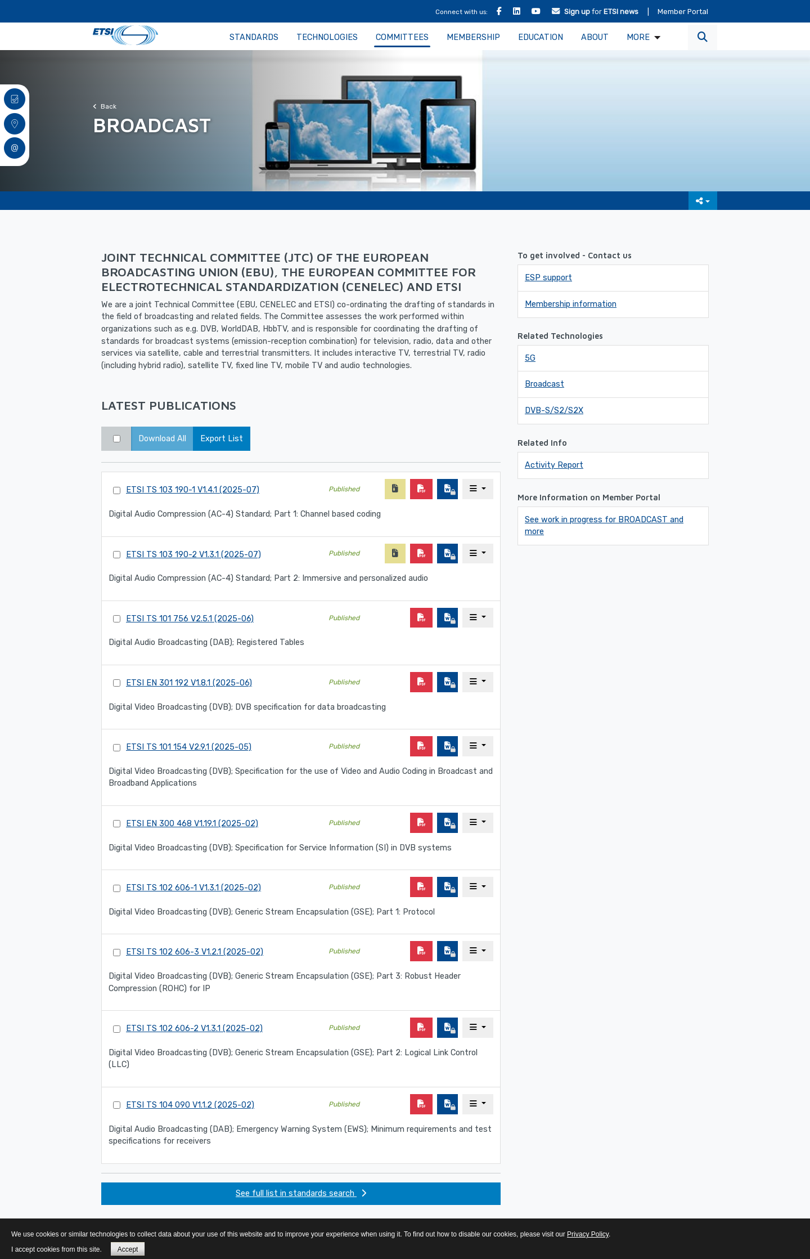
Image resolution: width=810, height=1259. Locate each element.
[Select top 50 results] (116, 438)
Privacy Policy (588, 1234)
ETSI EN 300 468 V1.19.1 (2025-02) (192, 823)
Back (104, 106)
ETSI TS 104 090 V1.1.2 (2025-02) (190, 1105)
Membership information (570, 304)
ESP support (548, 278)
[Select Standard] (116, 490)
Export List (221, 438)
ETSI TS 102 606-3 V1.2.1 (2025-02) (194, 952)
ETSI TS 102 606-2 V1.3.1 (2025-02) (194, 1028)
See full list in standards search (301, 1193)
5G (530, 358)
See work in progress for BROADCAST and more (604, 526)
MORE (638, 37)
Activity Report (554, 465)
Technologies (327, 37)
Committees (402, 37)
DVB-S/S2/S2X (554, 410)
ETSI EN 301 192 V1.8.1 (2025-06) (189, 683)
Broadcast (544, 384)
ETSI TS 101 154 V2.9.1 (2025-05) (188, 747)
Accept (128, 1249)
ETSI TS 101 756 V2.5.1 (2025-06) (190, 619)
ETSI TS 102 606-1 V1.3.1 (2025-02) (193, 888)
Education (540, 37)
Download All (162, 438)
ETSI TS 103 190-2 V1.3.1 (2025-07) (193, 554)
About (595, 37)
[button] (702, 37)
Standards (254, 37)
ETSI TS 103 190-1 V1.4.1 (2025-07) (192, 490)
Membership (473, 37)
